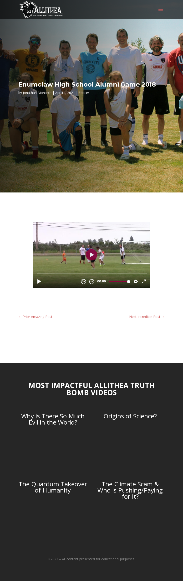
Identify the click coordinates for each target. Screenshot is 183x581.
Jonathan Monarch (37, 92)
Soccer (84, 92)
